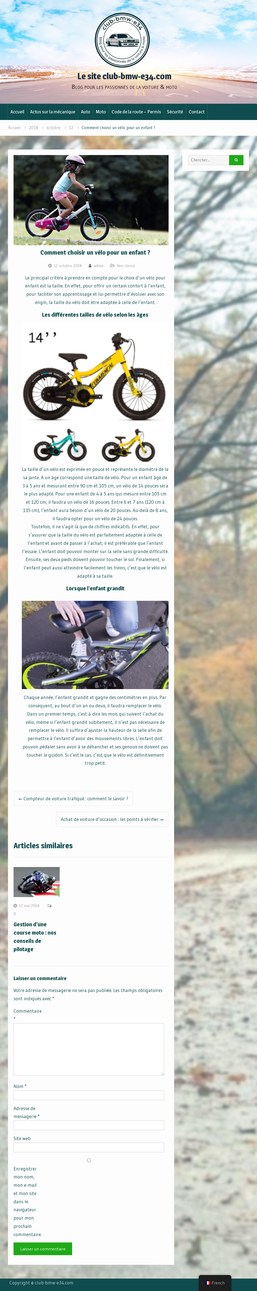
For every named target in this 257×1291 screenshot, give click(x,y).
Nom (20, 1086)
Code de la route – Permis (136, 111)
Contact (196, 111)
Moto (101, 111)
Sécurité (175, 111)
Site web (22, 1138)
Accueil (17, 111)
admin (99, 265)
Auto (85, 111)
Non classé (126, 265)
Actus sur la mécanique (52, 111)
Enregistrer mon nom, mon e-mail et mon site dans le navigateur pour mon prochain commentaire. (27, 1201)
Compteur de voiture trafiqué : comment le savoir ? (75, 798)
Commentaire (27, 1015)
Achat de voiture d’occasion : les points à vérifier (110, 819)
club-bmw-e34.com (54, 1282)
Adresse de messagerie (27, 1112)
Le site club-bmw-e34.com (124, 76)
